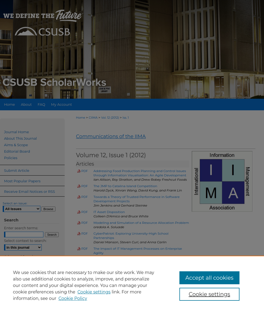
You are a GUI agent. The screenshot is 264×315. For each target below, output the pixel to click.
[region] (132, 285)
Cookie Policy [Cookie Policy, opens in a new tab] (72, 298)
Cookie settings (93, 292)
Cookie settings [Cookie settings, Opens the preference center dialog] (209, 294)
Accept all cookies (209, 278)
